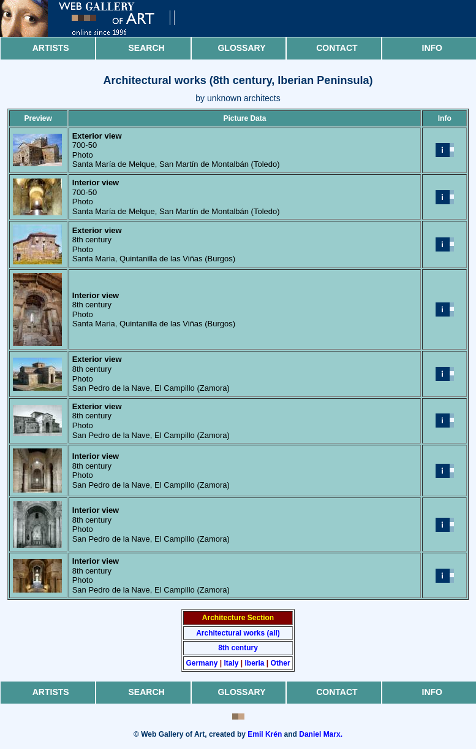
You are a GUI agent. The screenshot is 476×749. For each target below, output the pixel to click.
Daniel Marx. (320, 734)
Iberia (255, 663)
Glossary (241, 48)
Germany (201, 663)
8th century (238, 647)
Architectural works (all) (238, 633)
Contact (336, 48)
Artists (50, 48)
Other (280, 663)
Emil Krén (264, 734)
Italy (231, 663)
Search (147, 48)
